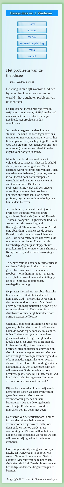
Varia (32, 49)
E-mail (32, 56)
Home (32, 24)
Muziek (32, 36)
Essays (32, 30)
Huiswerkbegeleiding (32, 43)
